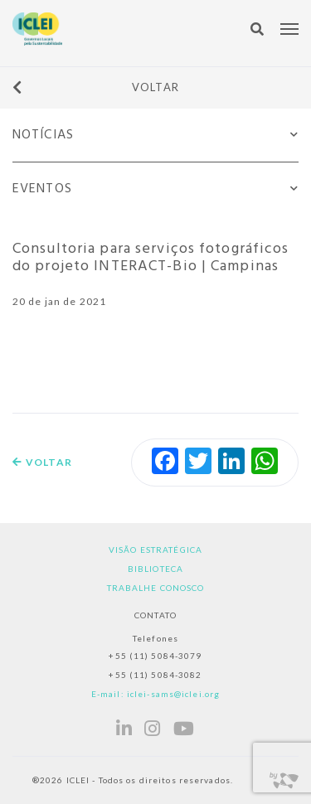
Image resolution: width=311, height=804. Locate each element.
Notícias (43, 135)
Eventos (42, 189)
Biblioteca (155, 569)
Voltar (95, 87)
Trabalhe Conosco (156, 588)
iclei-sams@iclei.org (173, 694)
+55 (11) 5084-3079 (155, 656)
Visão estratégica (155, 550)
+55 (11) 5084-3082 (155, 675)
